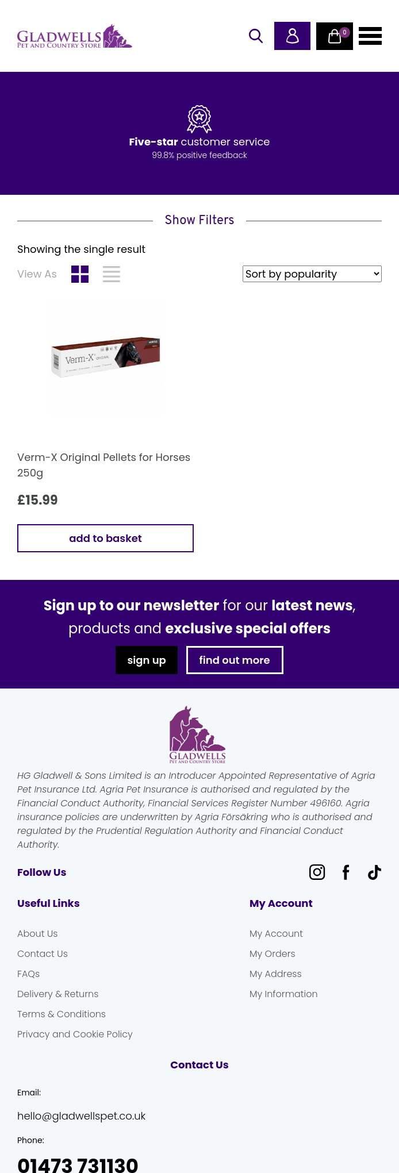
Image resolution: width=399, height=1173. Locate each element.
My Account (276, 933)
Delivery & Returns (57, 994)
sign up (146, 660)
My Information (284, 994)
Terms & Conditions (61, 1014)
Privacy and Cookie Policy (75, 1034)
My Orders (273, 953)
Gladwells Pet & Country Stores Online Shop (74, 36)
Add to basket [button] (105, 538)
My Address (276, 973)
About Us (37, 933)
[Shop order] (312, 274)
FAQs (28, 973)
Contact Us (42, 953)
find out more (235, 660)
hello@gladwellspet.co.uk (81, 1116)
